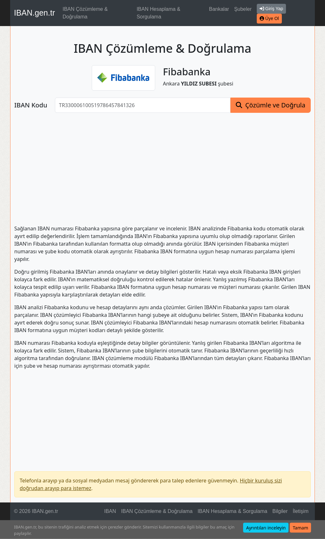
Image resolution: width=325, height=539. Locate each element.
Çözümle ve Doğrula (275, 105)
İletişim (300, 511)
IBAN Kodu (30, 105)
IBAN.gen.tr (34, 12)
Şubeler (243, 9)
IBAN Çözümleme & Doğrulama (85, 12)
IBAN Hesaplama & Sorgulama (158, 12)
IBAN (110, 511)
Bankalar (219, 9)
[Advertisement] (162, 164)
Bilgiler (280, 511)
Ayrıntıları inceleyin (266, 528)
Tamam (300, 528)
